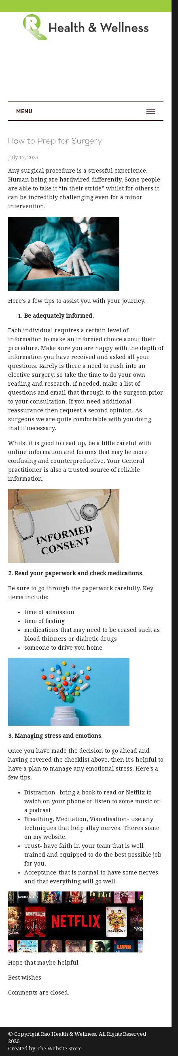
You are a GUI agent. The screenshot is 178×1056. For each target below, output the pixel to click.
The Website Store (59, 1048)
